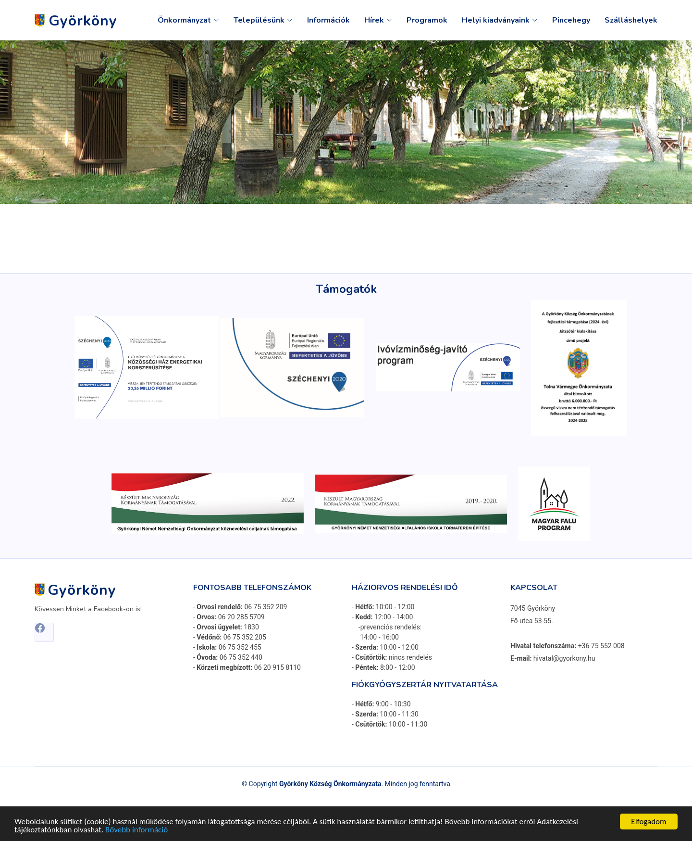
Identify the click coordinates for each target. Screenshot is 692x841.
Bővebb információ (136, 831)
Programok (427, 20)
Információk (328, 20)
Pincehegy (571, 20)
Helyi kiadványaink (500, 20)
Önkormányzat (188, 20)
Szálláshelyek (631, 20)
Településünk (263, 20)
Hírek (378, 20)
